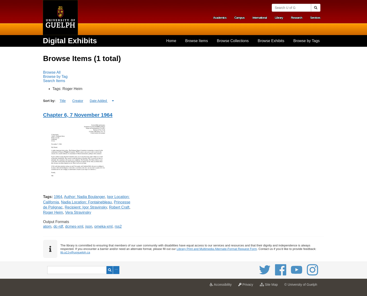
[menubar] (183, 76)
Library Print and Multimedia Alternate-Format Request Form (217, 249)
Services (315, 17)
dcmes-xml (74, 226)
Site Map (270, 286)
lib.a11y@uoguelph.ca (75, 252)
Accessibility (222, 286)
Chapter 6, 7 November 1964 (78, 115)
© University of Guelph (300, 284)
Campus (239, 17)
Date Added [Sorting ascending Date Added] (99, 101)
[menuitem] (171, 41)
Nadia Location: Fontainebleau (86, 202)
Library (279, 17)
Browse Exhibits (271, 41)
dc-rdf (58, 226)
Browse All (52, 72)
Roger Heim (53, 212)
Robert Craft (119, 207)
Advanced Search (116, 270)
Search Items (54, 81)
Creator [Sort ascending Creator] (77, 101)
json (88, 226)
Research (296, 17)
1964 (58, 197)
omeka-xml (103, 226)
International (260, 17)
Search (109, 270)
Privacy (247, 286)
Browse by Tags (306, 41)
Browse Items (196, 41)
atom (47, 226)
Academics (219, 17)
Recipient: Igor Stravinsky (86, 207)
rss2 (118, 226)
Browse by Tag (55, 77)
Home (171, 41)
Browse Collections (233, 41)
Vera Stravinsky (78, 212)
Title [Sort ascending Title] (63, 101)
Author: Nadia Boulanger (84, 197)
